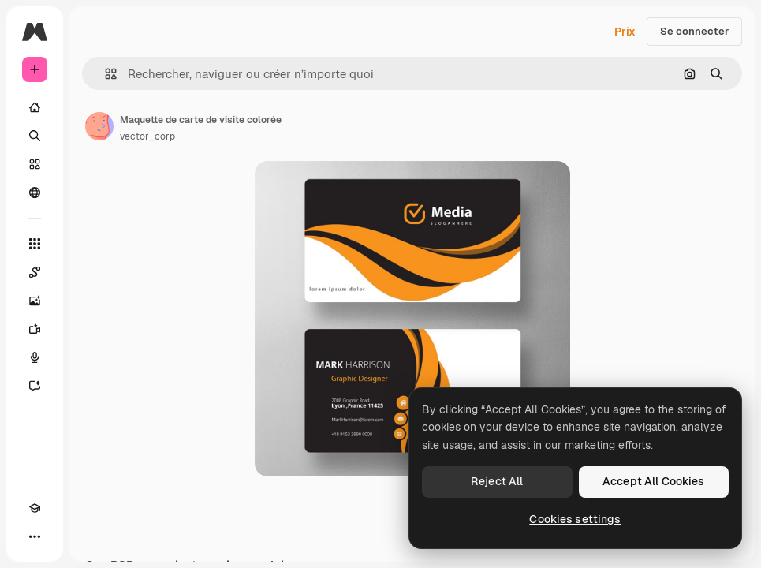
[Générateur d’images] (34, 300)
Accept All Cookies (653, 481)
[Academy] (34, 508)
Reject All (497, 481)
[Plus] (34, 536)
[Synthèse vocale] (34, 357)
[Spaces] (34, 272)
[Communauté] (34, 192)
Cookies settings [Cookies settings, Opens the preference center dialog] (575, 519)
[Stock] (34, 164)
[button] (104, 74)
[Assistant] (34, 385)
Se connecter (694, 31)
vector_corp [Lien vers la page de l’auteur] (147, 136)
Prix (625, 31)
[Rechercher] (34, 135)
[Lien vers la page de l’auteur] (99, 126)
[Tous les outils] (34, 243)
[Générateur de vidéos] (34, 329)
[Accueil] (34, 107)
